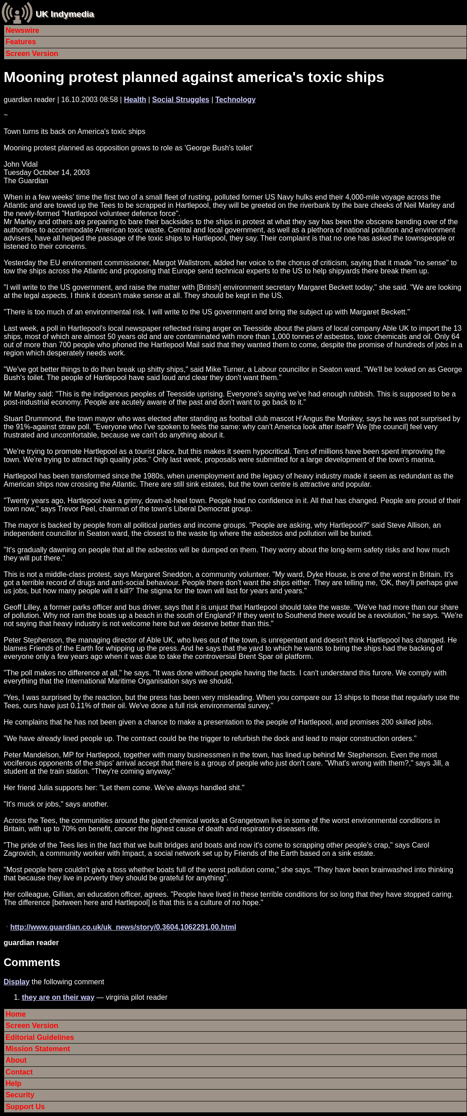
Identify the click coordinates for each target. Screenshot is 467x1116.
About (15, 1060)
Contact (19, 1072)
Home (15, 1014)
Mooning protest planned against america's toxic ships (194, 77)
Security (19, 1095)
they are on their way (58, 997)
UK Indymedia (65, 14)
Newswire (22, 30)
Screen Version (31, 53)
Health (135, 99)
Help (13, 1083)
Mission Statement (37, 1049)
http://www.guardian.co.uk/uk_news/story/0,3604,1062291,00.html (123, 927)
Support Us (25, 1107)
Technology (235, 99)
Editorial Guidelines (39, 1037)
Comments (32, 962)
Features (20, 42)
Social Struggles (180, 99)
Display (17, 982)
